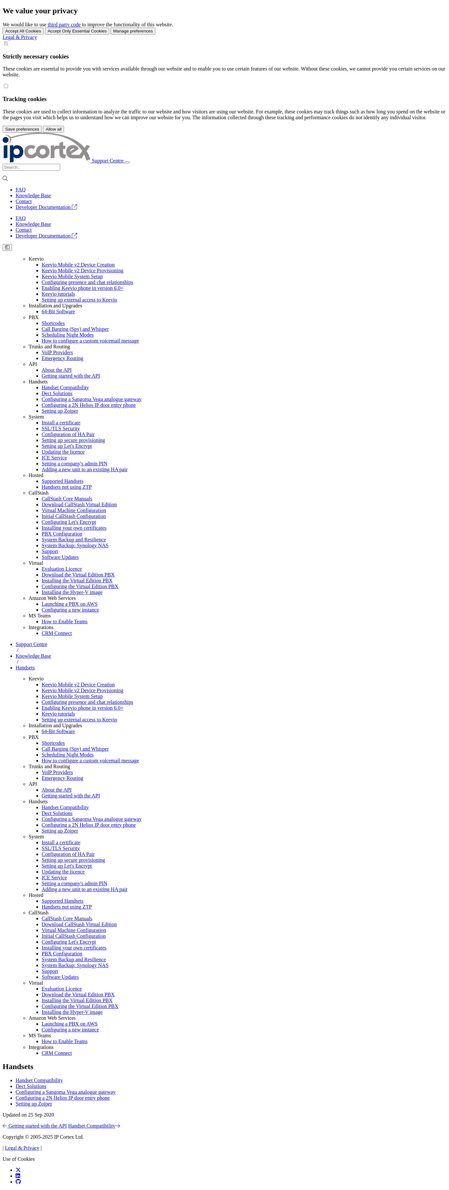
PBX (34, 317)
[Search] (31, 167)
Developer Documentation (46, 207)
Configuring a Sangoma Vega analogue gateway (92, 399)
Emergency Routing (62, 358)
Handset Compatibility (65, 387)
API (33, 364)
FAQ (21, 189)
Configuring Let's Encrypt (69, 522)
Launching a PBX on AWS (70, 604)
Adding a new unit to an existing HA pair (84, 469)
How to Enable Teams (64, 621)
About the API (57, 370)
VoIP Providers (57, 352)
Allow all (53, 129)
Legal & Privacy (20, 37)
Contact (24, 201)
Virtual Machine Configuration (74, 510)
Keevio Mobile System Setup (72, 276)
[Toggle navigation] (127, 162)
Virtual (36, 563)
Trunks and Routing (49, 346)
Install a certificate (61, 422)
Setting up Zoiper (60, 411)
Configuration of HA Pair (68, 434)
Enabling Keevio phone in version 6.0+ (83, 288)
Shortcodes (53, 323)
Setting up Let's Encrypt (67, 446)
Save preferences (22, 129)
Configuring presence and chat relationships (87, 282)
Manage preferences (133, 31)
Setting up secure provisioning (73, 440)
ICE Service (54, 457)
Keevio (36, 259)
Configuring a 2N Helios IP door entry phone (89, 405)
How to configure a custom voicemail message (90, 340)
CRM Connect (57, 633)
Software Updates (60, 557)
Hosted (36, 475)
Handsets (38, 381)
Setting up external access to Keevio (79, 300)
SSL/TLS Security (61, 428)
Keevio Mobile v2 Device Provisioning (83, 270)
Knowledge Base (33, 195)
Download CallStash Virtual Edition (79, 504)
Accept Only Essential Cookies (77, 31)
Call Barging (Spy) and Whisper (75, 329)
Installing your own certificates (74, 528)
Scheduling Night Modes (68, 335)
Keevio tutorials (58, 294)
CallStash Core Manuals (67, 498)
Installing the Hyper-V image (72, 592)
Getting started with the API (71, 376)
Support (50, 551)
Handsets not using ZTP (67, 487)
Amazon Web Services (52, 598)
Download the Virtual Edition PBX (78, 574)
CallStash (38, 493)
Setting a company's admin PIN (74, 463)
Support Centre (31, 644)
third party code (64, 24)
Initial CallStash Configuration (74, 516)
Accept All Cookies (23, 31)
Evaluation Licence (62, 569)
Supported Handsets (62, 481)
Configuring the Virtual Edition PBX (80, 586)
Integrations (41, 627)
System (36, 417)
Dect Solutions (57, 393)
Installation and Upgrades (55, 305)
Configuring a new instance (70, 610)
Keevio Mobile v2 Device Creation (78, 264)
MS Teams (40, 615)
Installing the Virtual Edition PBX (77, 580)
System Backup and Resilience (74, 539)
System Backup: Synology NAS (75, 545)
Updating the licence (63, 452)
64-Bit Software (58, 311)
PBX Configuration (62, 534)
